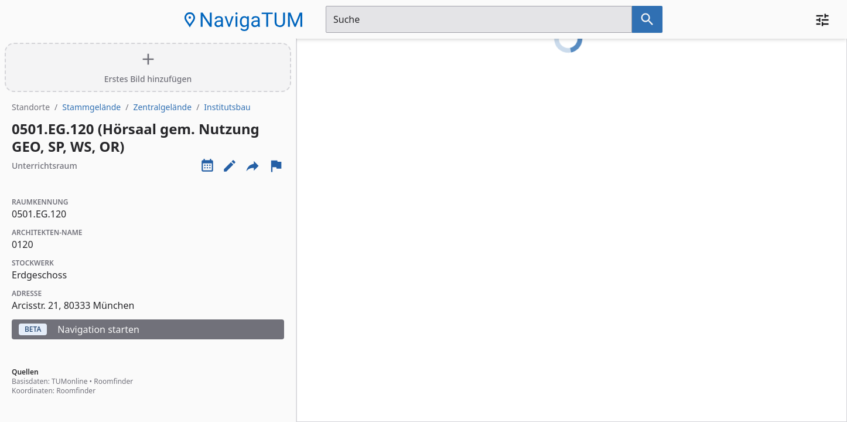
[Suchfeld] (478, 19)
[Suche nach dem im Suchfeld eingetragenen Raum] (647, 19)
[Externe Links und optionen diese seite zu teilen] (252, 166)
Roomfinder (113, 381)
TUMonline (69, 381)
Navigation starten (79, 329)
